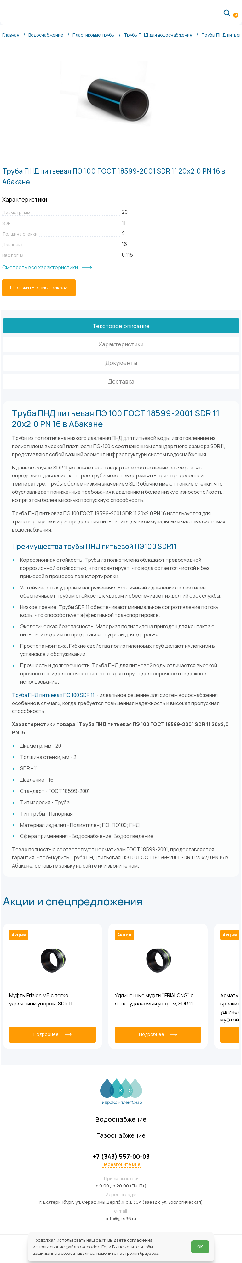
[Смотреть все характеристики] (47, 268)
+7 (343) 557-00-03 (121, 1156)
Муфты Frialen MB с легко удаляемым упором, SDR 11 (40, 999)
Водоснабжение (121, 1119)
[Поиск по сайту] (226, 13)
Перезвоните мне (121, 1164)
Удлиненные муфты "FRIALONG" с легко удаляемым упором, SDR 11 (154, 999)
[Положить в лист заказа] (39, 287)
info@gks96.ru (121, 1218)
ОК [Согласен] (200, 1246)
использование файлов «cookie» (66, 1246)
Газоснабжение (121, 1135)
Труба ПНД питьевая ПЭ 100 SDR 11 (53, 694)
